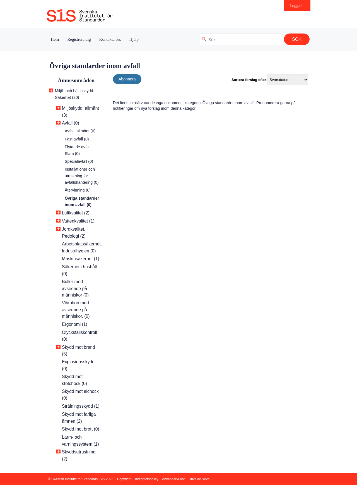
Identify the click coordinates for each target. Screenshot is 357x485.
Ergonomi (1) (74, 324)
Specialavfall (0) (79, 161)
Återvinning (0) (78, 190)
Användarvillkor (173, 479)
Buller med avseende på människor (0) (75, 288)
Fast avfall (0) (77, 139)
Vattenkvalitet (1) (78, 221)
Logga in (297, 5)
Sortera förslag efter (248, 80)
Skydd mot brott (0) (80, 429)
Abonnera (127, 79)
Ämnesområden (76, 80)
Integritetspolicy (146, 479)
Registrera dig (79, 39)
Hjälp (134, 39)
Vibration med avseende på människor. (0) (76, 309)
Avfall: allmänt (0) (80, 131)
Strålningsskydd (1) (81, 406)
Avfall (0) (70, 123)
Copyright (124, 479)
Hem (55, 39)
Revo (205, 479)
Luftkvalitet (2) (76, 213)
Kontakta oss (110, 39)
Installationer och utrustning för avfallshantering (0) (82, 176)
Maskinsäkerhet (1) (80, 258)
